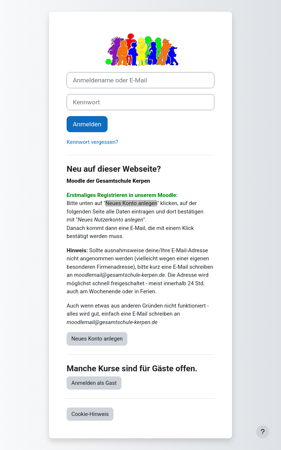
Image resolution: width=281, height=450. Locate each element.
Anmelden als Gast (94, 383)
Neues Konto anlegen (97, 338)
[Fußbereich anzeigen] (262, 431)
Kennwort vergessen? (92, 142)
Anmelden (87, 124)
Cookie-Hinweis (90, 414)
